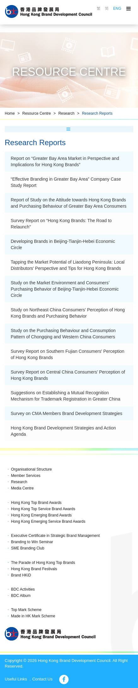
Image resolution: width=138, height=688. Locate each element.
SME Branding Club (27, 548)
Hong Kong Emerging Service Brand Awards (48, 521)
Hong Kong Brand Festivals (34, 569)
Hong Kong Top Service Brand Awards (43, 509)
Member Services (25, 475)
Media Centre (22, 488)
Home (10, 113)
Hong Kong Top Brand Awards (36, 502)
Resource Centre (36, 113)
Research (66, 113)
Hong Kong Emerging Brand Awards (41, 515)
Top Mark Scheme (26, 610)
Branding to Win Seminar (32, 542)
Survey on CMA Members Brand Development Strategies (66, 413)
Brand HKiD (21, 575)
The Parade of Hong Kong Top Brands (43, 562)
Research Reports (97, 113)
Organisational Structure (31, 469)
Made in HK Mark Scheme (33, 616)
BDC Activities (23, 589)
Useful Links (16, 679)
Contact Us (42, 679)
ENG (117, 8)
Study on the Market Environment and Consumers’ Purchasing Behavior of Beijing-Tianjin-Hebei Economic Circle (65, 289)
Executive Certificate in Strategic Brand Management (55, 535)
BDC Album (21, 595)
